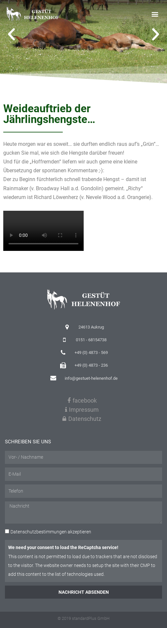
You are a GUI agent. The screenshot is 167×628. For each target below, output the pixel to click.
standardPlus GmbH (90, 618)
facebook (82, 400)
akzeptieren (50, 531)
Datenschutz (81, 418)
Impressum (82, 409)
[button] (155, 14)
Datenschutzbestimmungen (38, 531)
